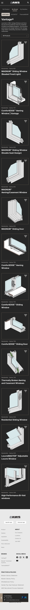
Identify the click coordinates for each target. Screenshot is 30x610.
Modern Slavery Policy (8, 578)
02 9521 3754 (9, 597)
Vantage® (3, 558)
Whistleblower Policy (7, 582)
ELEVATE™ (14, 14)
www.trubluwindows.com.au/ (12, 600)
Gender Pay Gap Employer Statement (12, 585)
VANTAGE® (5, 14)
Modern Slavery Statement (9, 575)
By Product (6, 9)
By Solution (23, 9)
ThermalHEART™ (25, 14)
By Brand (15, 9)
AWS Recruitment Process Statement (12, 588)
